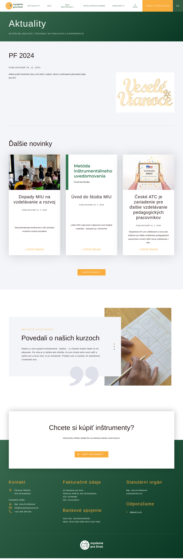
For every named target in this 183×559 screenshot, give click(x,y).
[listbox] (61, 352)
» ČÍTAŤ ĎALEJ (34, 249)
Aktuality (34, 5)
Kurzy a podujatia (157, 5)
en (178, 5)
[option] (61, 352)
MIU (50, 5)
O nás (135, 5)
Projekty (118, 5)
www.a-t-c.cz (135, 512)
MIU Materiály (69, 5)
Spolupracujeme (96, 5)
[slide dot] (114, 344)
